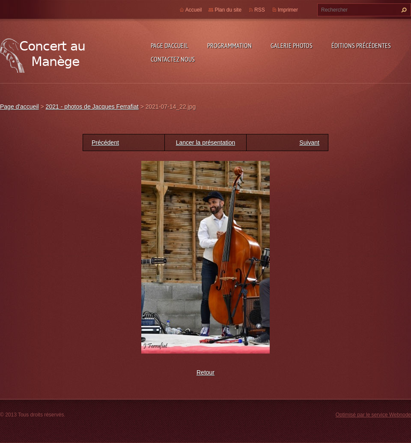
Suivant (309, 142)
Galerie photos (292, 45)
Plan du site (227, 10)
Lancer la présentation (205, 142)
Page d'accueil (169, 45)
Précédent (105, 142)
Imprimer (288, 10)
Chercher (402, 9)
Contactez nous (173, 59)
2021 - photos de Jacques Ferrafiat (92, 106)
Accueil (193, 10)
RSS (259, 10)
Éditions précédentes (361, 45)
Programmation (229, 45)
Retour (205, 372)
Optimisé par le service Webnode (373, 415)
